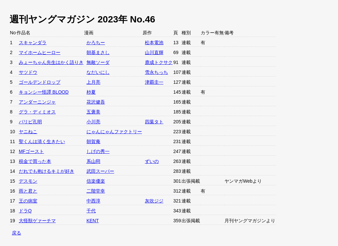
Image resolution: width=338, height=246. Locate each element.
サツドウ (28, 72)
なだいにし (98, 72)
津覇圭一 (154, 82)
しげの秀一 (98, 151)
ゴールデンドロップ (39, 82)
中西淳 (93, 200)
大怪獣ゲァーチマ (37, 220)
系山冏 (93, 161)
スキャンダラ (33, 42)
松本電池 (154, 42)
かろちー (95, 42)
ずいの (152, 161)
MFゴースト (31, 151)
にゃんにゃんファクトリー (114, 131)
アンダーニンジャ (37, 102)
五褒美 (93, 111)
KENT (92, 220)
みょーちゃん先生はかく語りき (51, 62)
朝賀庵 (93, 141)
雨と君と (28, 191)
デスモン (28, 181)
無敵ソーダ (98, 62)
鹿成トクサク (159, 62)
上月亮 (93, 82)
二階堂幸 (95, 191)
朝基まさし (98, 52)
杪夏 (91, 92)
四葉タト (154, 121)
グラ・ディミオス (37, 111)
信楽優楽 (95, 181)
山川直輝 (154, 52)
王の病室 (28, 200)
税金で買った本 (35, 161)
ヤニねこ (28, 131)
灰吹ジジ (154, 200)
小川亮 (93, 121)
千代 (91, 210)
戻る (16, 232)
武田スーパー (100, 171)
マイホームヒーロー (39, 52)
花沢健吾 (95, 102)
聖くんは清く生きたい (42, 141)
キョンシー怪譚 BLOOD (44, 92)
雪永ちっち (156, 72)
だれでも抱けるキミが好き (46, 171)
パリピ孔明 (30, 121)
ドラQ (25, 210)
